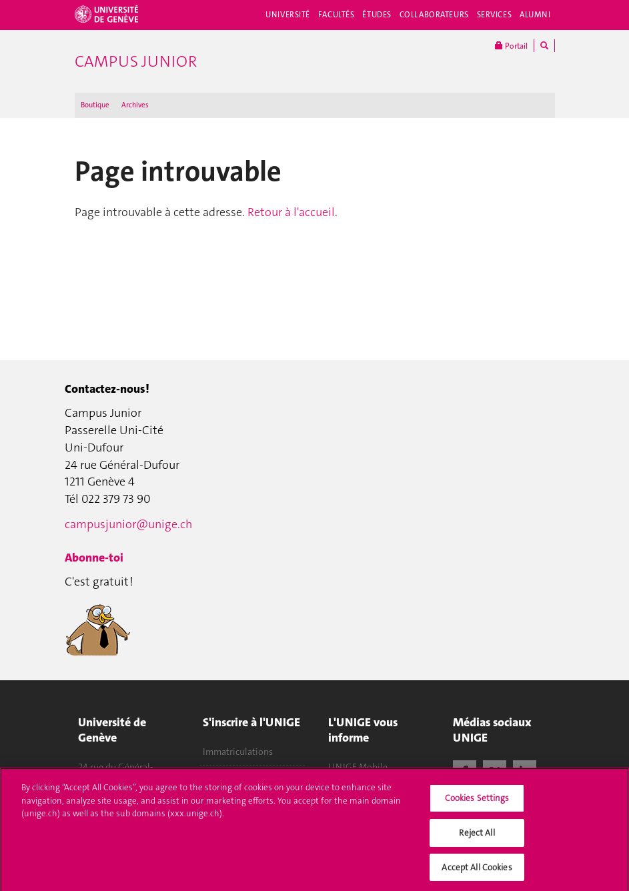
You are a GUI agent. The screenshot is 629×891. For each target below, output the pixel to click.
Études (376, 14)
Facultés (336, 14)
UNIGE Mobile (358, 767)
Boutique (95, 105)
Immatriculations (238, 752)
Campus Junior (136, 61)
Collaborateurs (434, 14)
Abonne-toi (94, 558)
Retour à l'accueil (291, 212)
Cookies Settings (477, 802)
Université (287, 14)
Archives (135, 105)
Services (494, 14)
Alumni (535, 14)
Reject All (476, 836)
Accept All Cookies (477, 870)
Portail (511, 45)
